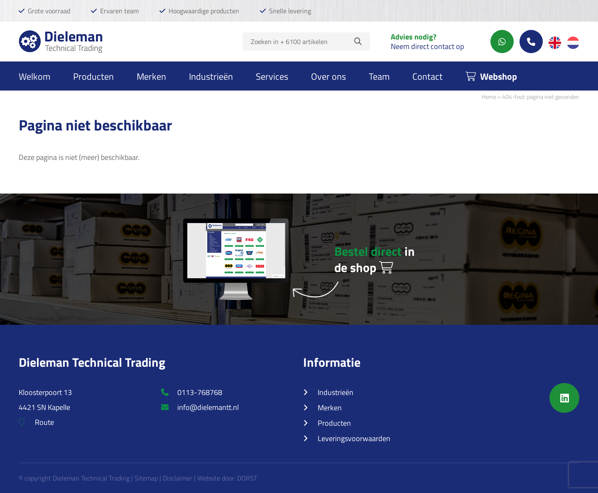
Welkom (34, 76)
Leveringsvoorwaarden (354, 438)
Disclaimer (177, 478)
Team (379, 76)
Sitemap (146, 478)
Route (36, 422)
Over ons (328, 76)
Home (489, 96)
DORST (247, 478)
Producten (93, 76)
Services (272, 76)
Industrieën (211, 76)
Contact (427, 76)
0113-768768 (191, 392)
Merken (151, 76)
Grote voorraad (49, 10)
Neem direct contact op (427, 46)
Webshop (491, 76)
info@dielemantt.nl (200, 407)
